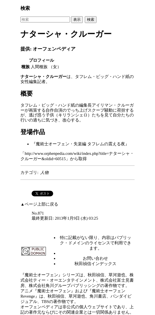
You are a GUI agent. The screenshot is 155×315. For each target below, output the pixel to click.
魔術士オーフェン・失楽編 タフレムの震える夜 (80, 144)
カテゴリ (28, 172)
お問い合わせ (95, 258)
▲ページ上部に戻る (39, 204)
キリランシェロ (73, 115)
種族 (25, 67)
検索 (25, 8)
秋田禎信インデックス (95, 263)
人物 (44, 172)
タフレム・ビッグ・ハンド (100, 76)
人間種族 (39, 67)
